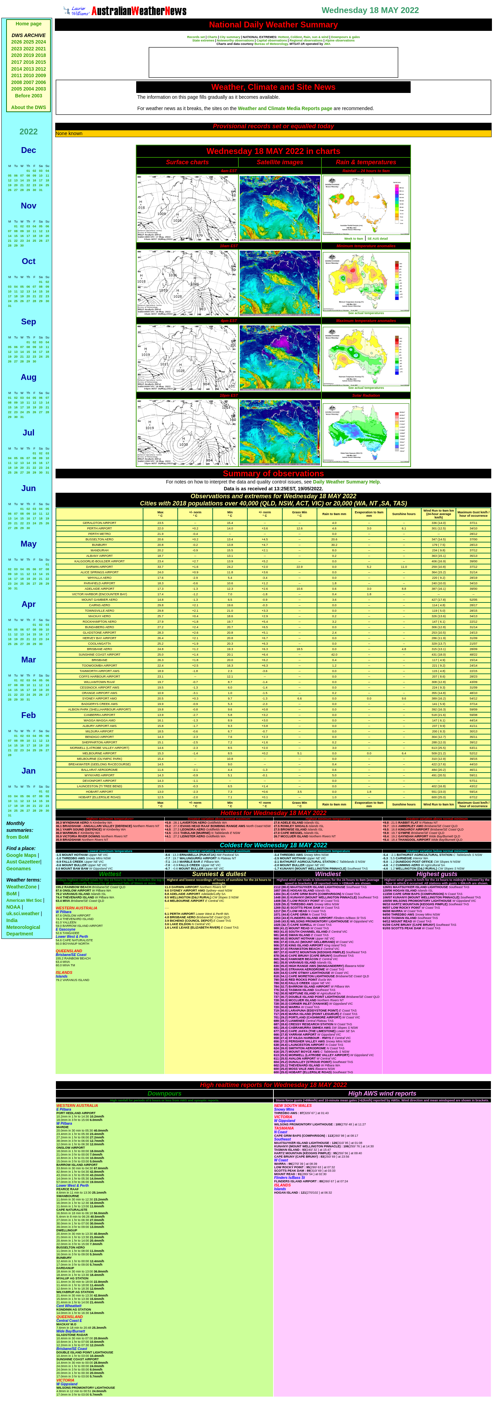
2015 (40, 62)
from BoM (17, 837)
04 (47, 170)
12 (9, 180)
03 (41, 170)
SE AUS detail (378, 238)
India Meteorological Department (23, 927)
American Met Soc (24, 900)
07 (22, 175)
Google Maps (21, 855)
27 (15, 190)
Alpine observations (340, 40)
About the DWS (28, 107)
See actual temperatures (366, 313)
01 (28, 170)
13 (15, 180)
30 (34, 190)
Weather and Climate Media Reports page (285, 108)
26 (9, 190)
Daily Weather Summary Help (346, 482)
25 (47, 185)
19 (9, 185)
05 (9, 175)
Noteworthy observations (235, 40)
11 (47, 175)
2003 (40, 89)
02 (34, 170)
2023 (16, 48)
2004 (29, 89)
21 (22, 185)
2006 (40, 82)
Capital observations (272, 40)
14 (22, 180)
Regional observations (306, 40)
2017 (16, 62)
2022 (28, 48)
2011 (16, 75)
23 (34, 185)
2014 (16, 69)
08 (28, 175)
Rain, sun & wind (316, 37)
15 (28, 180)
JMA (327, 44)
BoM (11, 893)
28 (22, 190)
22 (28, 185)
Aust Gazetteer (23, 861)
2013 (28, 69)
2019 (28, 55)
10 (41, 175)
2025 (28, 42)
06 (15, 175)
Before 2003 (28, 95)
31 (41, 190)
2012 (40, 69)
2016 (28, 62)
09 (34, 175)
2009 (40, 75)
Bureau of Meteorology (271, 44)
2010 (28, 75)
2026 (16, 42)
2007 (28, 82)
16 (34, 180)
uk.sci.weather (22, 913)
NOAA (13, 907)
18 (47, 180)
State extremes (203, 40)
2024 (40, 42)
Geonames (18, 868)
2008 (16, 82)
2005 (16, 89)
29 (28, 190)
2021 (40, 48)
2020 (16, 55)
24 (41, 185)
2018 (40, 55)
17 (41, 180)
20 (15, 185)
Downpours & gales (345, 37)
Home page (29, 23)
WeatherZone (21, 886)
